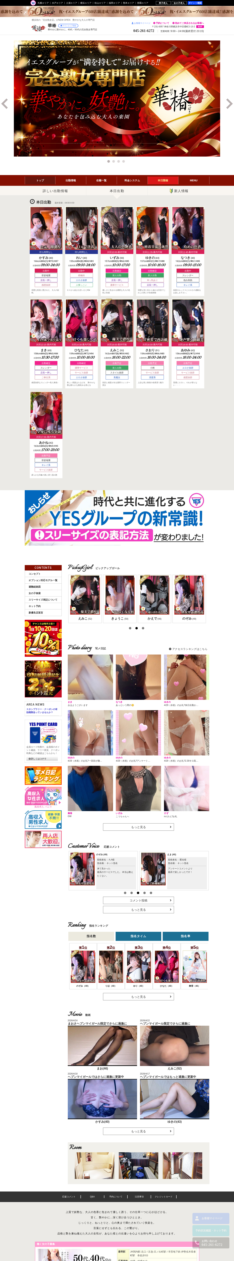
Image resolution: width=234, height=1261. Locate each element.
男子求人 (163, 3)
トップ (40, 180)
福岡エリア (114, 3)
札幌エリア (43, 3)
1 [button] (109, 162)
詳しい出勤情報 (55, 191)
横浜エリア (85, 3)
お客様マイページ (141, 23)
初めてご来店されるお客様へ (189, 23)
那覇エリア (142, 3)
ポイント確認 (195, 3)
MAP (200, 27)
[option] (117, 98)
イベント (163, 180)
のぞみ (101, 854)
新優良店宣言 (36, 612)
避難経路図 (35, 586)
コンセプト (35, 573)
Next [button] (228, 103)
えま (171, 854)
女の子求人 (179, 3)
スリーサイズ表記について (43, 599)
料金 (132, 180)
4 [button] (124, 162)
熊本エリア (128, 3)
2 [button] (114, 162)
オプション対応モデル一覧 (43, 580)
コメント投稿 (138, 900)
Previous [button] (5, 103)
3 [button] (119, 162)
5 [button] (151, 893)
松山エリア (100, 3)
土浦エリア (71, 3)
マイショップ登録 (68, 26)
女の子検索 (35, 593)
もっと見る (138, 827)
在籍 (101, 180)
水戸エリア (57, 3)
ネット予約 (35, 606)
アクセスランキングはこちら (190, 649)
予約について (162, 23)
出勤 (71, 180)
